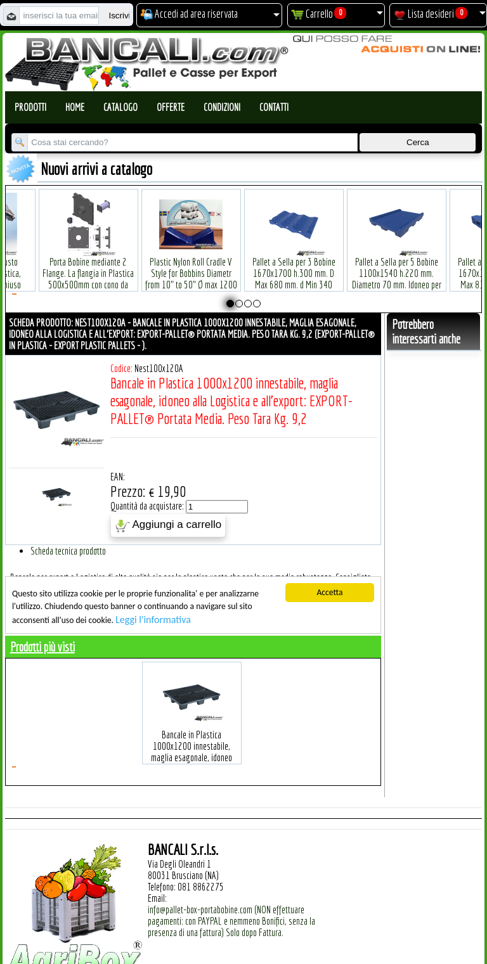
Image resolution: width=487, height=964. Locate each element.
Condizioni (222, 107)
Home (74, 107)
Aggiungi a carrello (168, 525)
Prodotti (30, 107)
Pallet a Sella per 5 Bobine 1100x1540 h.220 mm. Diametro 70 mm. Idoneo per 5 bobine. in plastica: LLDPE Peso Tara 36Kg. (396, 265)
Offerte (171, 107)
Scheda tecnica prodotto (68, 550)
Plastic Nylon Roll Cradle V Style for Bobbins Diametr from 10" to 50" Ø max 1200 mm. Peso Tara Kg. (191, 259)
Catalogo (120, 107)
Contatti (274, 107)
